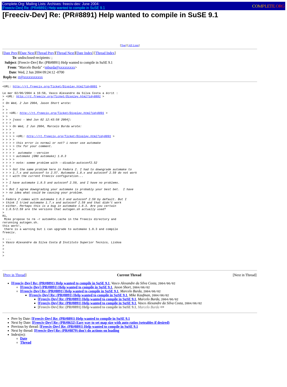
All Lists (133, 45)
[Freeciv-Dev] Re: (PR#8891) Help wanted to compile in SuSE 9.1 (60, 320)
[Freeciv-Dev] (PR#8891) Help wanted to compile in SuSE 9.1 (66, 324)
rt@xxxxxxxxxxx (30, 77)
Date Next (27, 53)
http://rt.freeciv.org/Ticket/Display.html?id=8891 (55, 87)
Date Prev (11, 53)
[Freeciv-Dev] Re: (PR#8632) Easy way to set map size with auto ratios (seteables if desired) (100, 359)
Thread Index (104, 53)
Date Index (84, 53)
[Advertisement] (82, 34)
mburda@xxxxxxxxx (60, 67)
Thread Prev (45, 53)
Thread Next (65, 53)
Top (123, 45)
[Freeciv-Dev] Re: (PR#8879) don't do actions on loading (76, 367)
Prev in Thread (14, 311)
